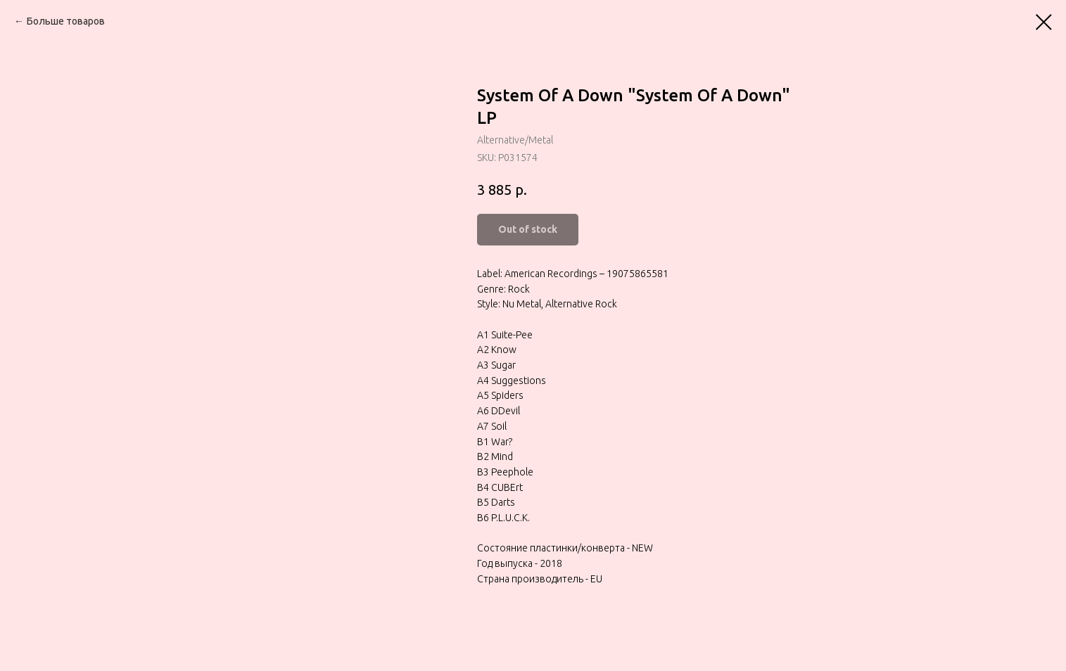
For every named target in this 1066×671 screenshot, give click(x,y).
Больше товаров (66, 21)
